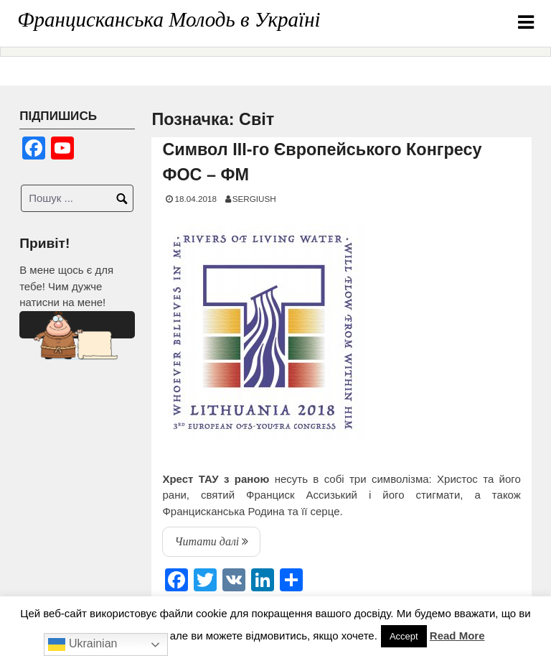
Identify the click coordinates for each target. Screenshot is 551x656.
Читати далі (217, 544)
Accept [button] (404, 636)
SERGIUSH (254, 198)
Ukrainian (82, 644)
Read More (457, 635)
